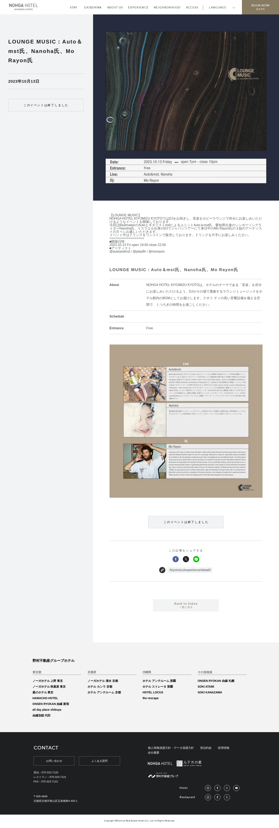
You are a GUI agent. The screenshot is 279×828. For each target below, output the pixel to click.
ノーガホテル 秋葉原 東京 (49, 686)
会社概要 (153, 752)
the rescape (150, 698)
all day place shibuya (47, 709)
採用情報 (223, 747)
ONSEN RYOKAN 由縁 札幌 (216, 680)
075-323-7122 (49, 781)
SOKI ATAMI (206, 686)
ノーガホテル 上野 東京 (48, 680)
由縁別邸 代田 (42, 715)
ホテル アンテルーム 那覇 (159, 680)
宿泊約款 (206, 747)
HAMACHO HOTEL (45, 698)
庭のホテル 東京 (43, 692)
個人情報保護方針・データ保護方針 (171, 747)
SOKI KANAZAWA (210, 692)
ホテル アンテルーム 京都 (104, 692)
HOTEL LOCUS (152, 692)
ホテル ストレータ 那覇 (157, 686)
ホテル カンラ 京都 (100, 686)
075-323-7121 (58, 777)
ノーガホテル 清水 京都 (103, 680)
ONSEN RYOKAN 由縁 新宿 (51, 703)
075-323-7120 (50, 772)
